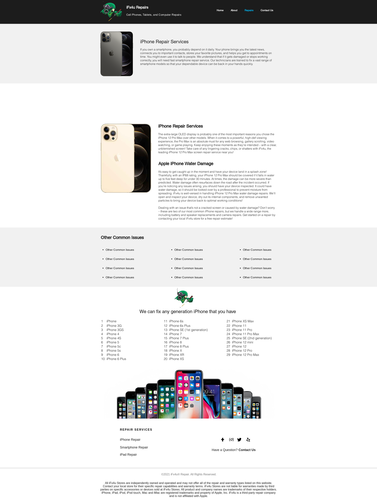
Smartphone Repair (134, 447)
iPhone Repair (130, 439)
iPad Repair (128, 454)
